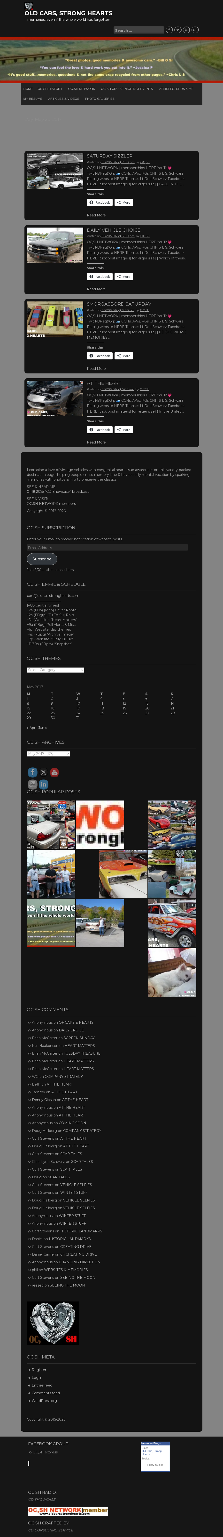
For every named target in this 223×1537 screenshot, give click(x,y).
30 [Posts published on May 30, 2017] (53, 717)
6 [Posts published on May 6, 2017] (146, 698)
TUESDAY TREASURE (82, 1053)
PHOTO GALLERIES (100, 98)
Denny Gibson (44, 1099)
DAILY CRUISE (71, 1029)
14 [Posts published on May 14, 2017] (172, 703)
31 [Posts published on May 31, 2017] (78, 717)
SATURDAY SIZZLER (109, 155)
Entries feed (42, 1384)
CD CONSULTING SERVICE (50, 1529)
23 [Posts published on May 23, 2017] (53, 712)
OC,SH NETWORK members (51, 503)
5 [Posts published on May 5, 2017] (123, 698)
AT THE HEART (104, 382)
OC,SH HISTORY (50, 88)
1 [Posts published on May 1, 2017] (27, 698)
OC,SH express (45, 1451)
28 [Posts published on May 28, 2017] (173, 712)
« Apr (31, 727)
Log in (37, 1377)
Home (28, 88)
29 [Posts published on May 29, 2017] (29, 717)
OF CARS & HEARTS (76, 1022)
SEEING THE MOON (77, 1277)
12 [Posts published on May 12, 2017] (124, 703)
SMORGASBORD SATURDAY (119, 303)
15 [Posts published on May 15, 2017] (28, 707)
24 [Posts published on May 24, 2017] (78, 712)
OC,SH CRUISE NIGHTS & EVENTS (127, 88)
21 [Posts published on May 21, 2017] (172, 707)
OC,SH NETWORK (81, 88)
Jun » (42, 727)
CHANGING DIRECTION (79, 1261)
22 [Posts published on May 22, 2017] (29, 712)
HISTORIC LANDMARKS (81, 1230)
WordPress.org (44, 1400)
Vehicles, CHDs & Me (176, 88)
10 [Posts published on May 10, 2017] (78, 703)
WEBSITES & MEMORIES (66, 1269)
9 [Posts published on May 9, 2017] (52, 703)
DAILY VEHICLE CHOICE (113, 229)
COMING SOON (72, 1122)
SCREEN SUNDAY (79, 1037)
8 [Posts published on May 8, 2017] (28, 703)
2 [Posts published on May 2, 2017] (52, 698)
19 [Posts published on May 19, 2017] (124, 707)
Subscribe (42, 558)
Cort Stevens (43, 1277)
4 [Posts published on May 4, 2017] (101, 698)
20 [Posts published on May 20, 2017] (147, 707)
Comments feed (46, 1392)
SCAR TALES (71, 1153)
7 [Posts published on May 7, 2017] (172, 698)
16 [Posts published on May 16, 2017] (52, 707)
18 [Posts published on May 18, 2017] (102, 707)
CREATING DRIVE (76, 1246)
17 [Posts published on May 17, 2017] (78, 707)
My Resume (33, 98)
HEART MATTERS (80, 1045)
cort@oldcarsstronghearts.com (53, 595)
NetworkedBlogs (151, 1442)
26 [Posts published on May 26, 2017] (125, 712)
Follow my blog (155, 1464)
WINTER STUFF (73, 1192)
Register (39, 1369)
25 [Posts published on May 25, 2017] (102, 712)
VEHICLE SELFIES (76, 1184)
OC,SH (145, 161)
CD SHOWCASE (41, 1498)
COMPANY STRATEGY (64, 1076)
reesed (38, 1284)
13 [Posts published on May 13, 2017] (147, 703)
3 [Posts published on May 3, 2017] (77, 698)
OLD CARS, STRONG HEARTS (68, 13)
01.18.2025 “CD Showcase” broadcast (58, 491)
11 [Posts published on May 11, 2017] (101, 703)
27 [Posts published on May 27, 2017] (147, 712)
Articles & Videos (63, 98)
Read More (96, 214)
